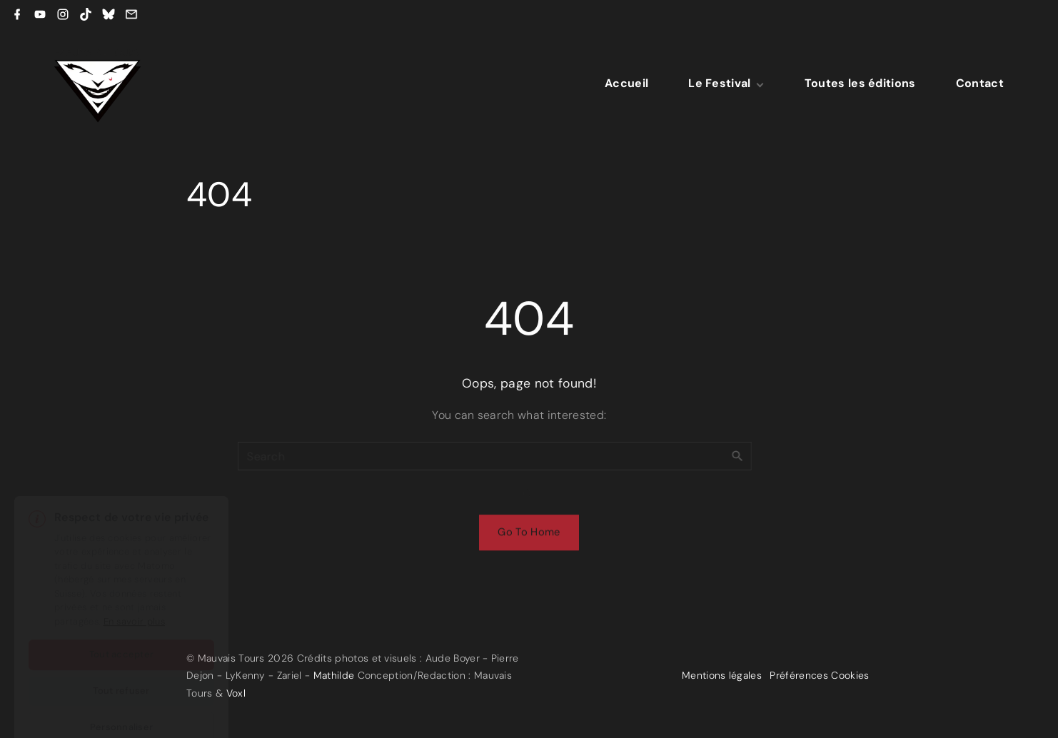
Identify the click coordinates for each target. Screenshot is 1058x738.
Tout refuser (121, 656)
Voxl (236, 693)
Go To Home (529, 534)
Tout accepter (121, 620)
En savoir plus (134, 587)
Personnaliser (121, 693)
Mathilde (334, 675)
